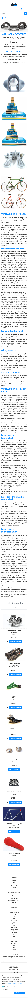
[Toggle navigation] (2, 18)
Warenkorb (14, 885)
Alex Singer (14, 927)
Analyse (6, 989)
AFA (14, 918)
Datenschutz (14, 907)
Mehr (14, 936)
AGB (14, 896)
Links (14, 884)
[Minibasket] (21, 9)
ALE (14, 925)
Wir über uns (14, 898)
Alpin (14, 931)
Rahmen (14, 945)
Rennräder (14, 944)
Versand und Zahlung (14, 900)
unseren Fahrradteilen (19, 62)
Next (25, 26)
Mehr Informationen (15, 641)
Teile (14, 947)
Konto (14, 887)
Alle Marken (14, 915)
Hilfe (14, 882)
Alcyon (14, 924)
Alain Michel (14, 920)
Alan (14, 922)
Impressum (14, 895)
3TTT (14, 916)
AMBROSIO (14, 932)
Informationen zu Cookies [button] (15, 983)
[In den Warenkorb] (7, 641)
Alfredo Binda (14, 929)
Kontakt (14, 880)
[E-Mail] (10, 961)
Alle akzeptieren (20, 993)
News (14, 905)
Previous (2, 26)
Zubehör (14, 949)
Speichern (8, 993)
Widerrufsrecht (14, 902)
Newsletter (14, 904)
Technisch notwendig (9, 986)
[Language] (6, 9)
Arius (14, 934)
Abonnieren (23, 961)
